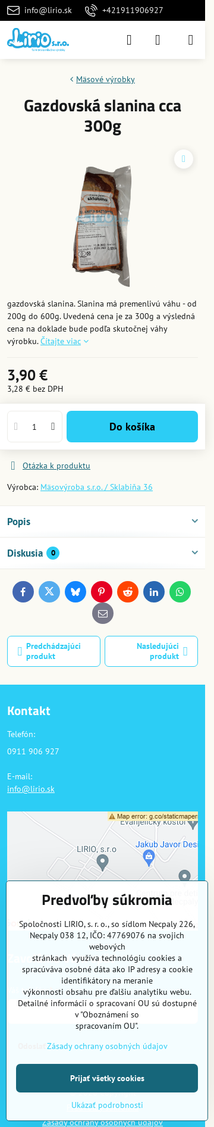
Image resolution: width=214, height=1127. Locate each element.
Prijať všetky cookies (107, 1078)
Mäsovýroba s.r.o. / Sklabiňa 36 (96, 487)
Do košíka (132, 426)
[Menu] (191, 40)
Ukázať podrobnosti (107, 1105)
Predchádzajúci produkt (49, 651)
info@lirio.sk (31, 788)
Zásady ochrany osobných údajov (107, 1046)
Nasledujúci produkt (162, 651)
